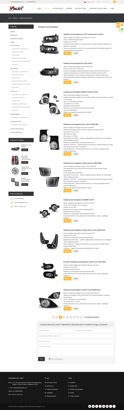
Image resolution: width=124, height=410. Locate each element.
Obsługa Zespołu (51, 396)
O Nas (112, 8)
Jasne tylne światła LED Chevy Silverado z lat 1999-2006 (26, 157)
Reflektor (12, 31)
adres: (10, 382)
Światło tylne (13, 35)
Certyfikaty (50, 392)
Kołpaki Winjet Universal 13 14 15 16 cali (26, 168)
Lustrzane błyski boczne (17, 129)
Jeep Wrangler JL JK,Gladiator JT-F (20, 48)
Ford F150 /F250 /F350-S (18, 97)
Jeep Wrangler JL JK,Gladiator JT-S (20, 94)
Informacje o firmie (52, 382)
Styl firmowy (50, 386)
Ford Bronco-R (15, 87)
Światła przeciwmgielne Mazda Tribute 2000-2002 (25, 179)
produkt (15, 18)
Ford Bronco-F (15, 64)
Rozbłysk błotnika (15, 114)
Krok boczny (13, 91)
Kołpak (12, 42)
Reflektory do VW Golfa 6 (26, 145)
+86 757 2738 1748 (19, 206)
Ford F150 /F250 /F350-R (18, 74)
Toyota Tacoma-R (16, 78)
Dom (39, 8)
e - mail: (10, 387)
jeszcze (25, 150)
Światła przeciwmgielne (16, 38)
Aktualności (58, 8)
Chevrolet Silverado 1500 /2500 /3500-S (21, 107)
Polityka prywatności (52, 389)
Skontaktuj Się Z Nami (98, 8)
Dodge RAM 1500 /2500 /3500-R (19, 81)
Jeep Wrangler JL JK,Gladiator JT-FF (20, 117)
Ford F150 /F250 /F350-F (18, 52)
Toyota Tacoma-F (16, 55)
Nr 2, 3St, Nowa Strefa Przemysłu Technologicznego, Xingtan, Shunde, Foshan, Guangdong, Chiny (27, 383)
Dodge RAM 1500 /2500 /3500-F (19, 58)
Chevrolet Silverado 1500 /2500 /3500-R (21, 84)
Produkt (46, 8)
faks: (9, 394)
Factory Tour (80, 8)
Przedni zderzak (14, 45)
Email (67, 53)
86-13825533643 (31, 1)
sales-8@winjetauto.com (17, 1)
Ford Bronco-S (15, 110)
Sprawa (69, 8)
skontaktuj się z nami (15, 378)
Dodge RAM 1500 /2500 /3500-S (19, 104)
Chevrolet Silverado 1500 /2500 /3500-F (21, 61)
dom (9, 18)
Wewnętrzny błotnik (15, 121)
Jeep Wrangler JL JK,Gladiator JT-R (20, 71)
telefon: (10, 391)
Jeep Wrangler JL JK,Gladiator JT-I (20, 124)
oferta (41, 359)
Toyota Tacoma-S (16, 100)
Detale (76, 53)
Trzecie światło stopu (16, 132)
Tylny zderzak (14, 68)
